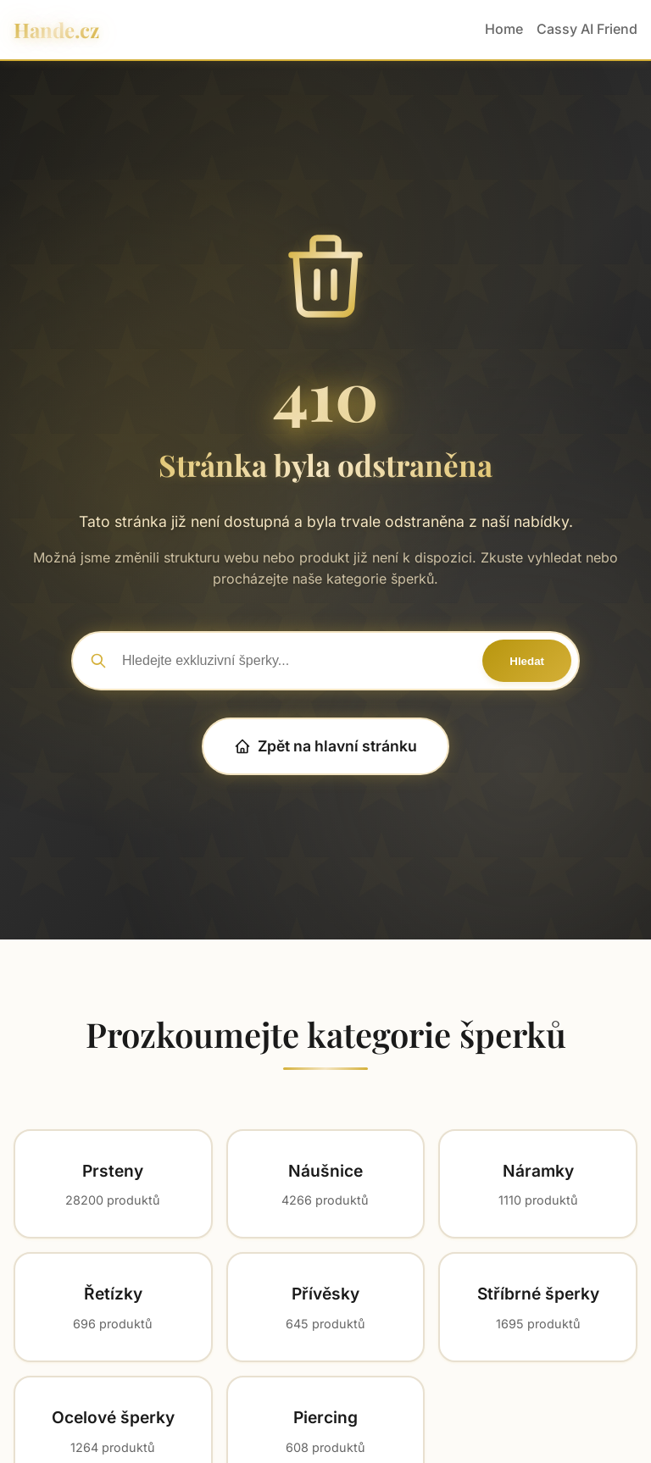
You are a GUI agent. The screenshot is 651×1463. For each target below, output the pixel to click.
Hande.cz (56, 29)
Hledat (526, 661)
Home (504, 28)
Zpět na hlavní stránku (325, 746)
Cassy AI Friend (587, 28)
